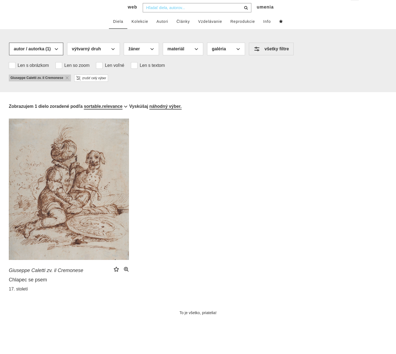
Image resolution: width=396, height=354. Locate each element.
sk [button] (355, 8)
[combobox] (197, 18)
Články (183, 32)
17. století (18, 300)
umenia (265, 18)
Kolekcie (139, 32)
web (132, 18)
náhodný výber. (165, 117)
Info (267, 32)
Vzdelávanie (210, 32)
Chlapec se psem (28, 290)
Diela (118, 32)
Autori (162, 32)
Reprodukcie (242, 32)
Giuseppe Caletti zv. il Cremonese (46, 281)
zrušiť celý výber (91, 89)
